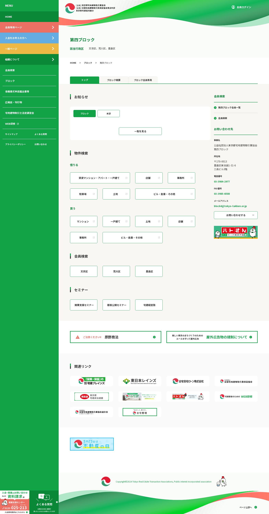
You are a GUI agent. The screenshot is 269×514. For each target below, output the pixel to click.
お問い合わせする (235, 215)
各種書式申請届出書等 (17, 91)
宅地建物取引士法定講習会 (19, 113)
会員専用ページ (13, 27)
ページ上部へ (245, 507)
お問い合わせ (40, 144)
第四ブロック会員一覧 (229, 107)
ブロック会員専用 (143, 80)
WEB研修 (10, 123)
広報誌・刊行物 (13, 102)
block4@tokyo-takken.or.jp (230, 206)
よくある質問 (40, 134)
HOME (8, 16)
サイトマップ (11, 134)
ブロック (10, 80)
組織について (12, 59)
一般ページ (11, 48)
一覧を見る (140, 131)
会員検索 (10, 70)
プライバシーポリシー (15, 144)
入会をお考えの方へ (16, 38)
